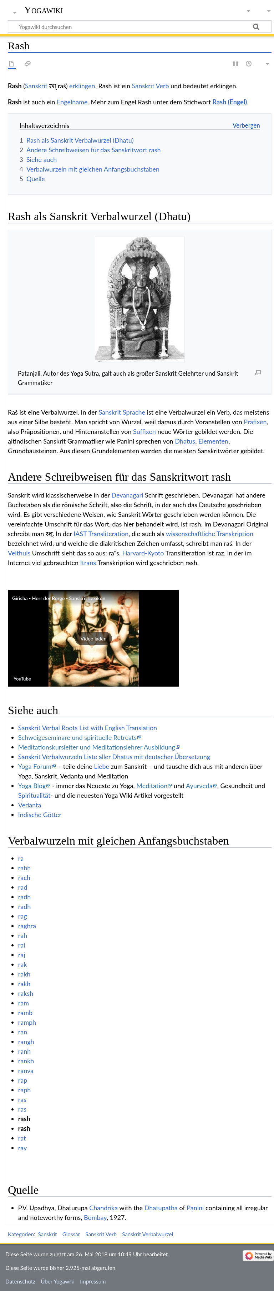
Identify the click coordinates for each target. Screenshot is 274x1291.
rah (22, 935)
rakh (24, 974)
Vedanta (29, 805)
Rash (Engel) (230, 102)
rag (22, 916)
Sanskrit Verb (150, 86)
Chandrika (103, 1208)
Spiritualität (34, 795)
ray (22, 1148)
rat (22, 1138)
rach (24, 877)
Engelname (72, 102)
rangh (26, 1041)
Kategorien (21, 1234)
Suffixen (144, 431)
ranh (24, 1051)
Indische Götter (39, 814)
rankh (26, 1061)
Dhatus (185, 441)
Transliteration (108, 534)
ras (22, 1099)
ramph (27, 1022)
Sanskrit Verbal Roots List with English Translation (87, 728)
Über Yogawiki (58, 1281)
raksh (25, 993)
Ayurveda (199, 786)
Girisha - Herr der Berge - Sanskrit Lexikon (58, 598)
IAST (80, 534)
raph (24, 1090)
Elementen (213, 441)
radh (24, 897)
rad (22, 887)
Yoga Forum (34, 766)
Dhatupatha (161, 1208)
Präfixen (255, 422)
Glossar (71, 1234)
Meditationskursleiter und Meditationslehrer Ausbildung (96, 747)
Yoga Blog (32, 786)
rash (24, 1119)
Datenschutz (20, 1281)
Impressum (93, 1281)
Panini (195, 1208)
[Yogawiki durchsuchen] (139, 26)
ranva (26, 1070)
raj (21, 955)
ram (23, 1003)
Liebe (101, 766)
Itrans (88, 563)
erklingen (82, 86)
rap (22, 1080)
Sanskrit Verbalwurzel (147, 1234)
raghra (27, 926)
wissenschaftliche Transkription (209, 534)
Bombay (95, 1217)
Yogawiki (43, 9)
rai (21, 945)
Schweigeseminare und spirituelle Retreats (77, 737)
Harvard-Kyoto (143, 553)
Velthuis (19, 553)
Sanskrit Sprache (121, 412)
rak (22, 964)
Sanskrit (36, 86)
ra (21, 858)
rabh (24, 868)
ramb (25, 1013)
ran (22, 1032)
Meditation (151, 786)
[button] (93, 638)
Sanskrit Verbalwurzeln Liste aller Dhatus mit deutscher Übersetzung (114, 757)
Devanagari (127, 495)
